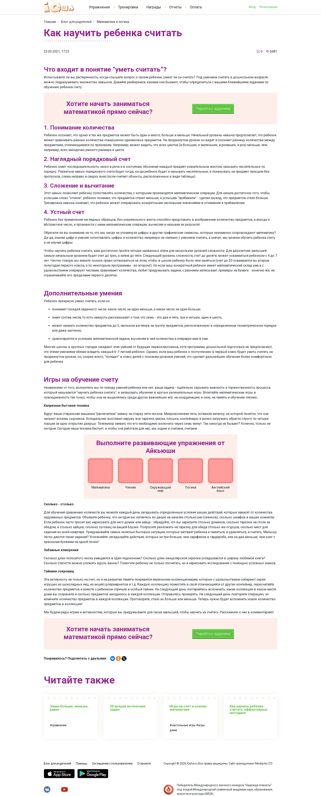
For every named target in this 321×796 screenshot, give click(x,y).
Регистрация (268, 7)
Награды (153, 7)
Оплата (196, 7)
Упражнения (99, 7)
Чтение (130, 487)
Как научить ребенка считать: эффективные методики (248, 709)
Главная (50, 22)
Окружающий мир (160, 489)
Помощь (81, 763)
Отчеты (175, 7)
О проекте (144, 763)
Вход (252, 7)
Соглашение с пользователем (112, 763)
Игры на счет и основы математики (188, 708)
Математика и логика (113, 22)
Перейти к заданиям (213, 108)
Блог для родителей (76, 22)
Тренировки (128, 7)
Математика (100, 487)
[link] (50, 22)
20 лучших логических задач (127, 708)
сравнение (59, 725)
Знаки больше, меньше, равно (69, 708)
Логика (190, 487)
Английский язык (220, 489)
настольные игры (183, 725)
